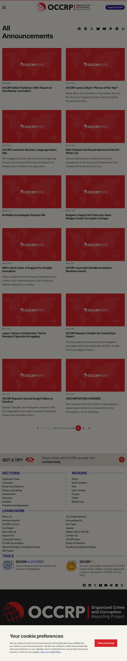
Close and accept (106, 643)
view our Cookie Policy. (50, 652)
